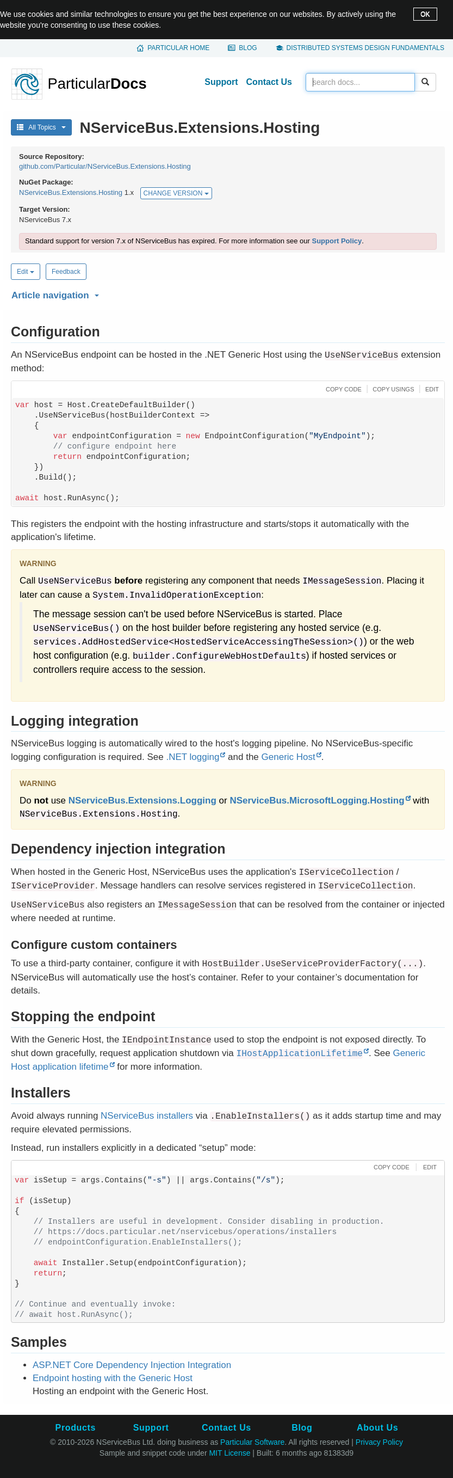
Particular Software (252, 1442)
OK (425, 14)
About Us (377, 1427)
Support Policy (337, 241)
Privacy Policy (379, 1442)
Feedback (66, 271)
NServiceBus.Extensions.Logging (142, 800)
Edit (25, 271)
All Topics (41, 127)
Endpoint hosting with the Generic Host (113, 1378)
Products (75, 1427)
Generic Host (288, 757)
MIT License (229, 1453)
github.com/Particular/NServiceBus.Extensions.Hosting (105, 166)
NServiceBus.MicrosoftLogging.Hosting (316, 800)
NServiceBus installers (147, 1116)
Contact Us (269, 82)
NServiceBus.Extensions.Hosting (70, 193)
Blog (248, 48)
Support (221, 82)
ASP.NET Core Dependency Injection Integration (132, 1365)
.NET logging (192, 757)
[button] (226, 293)
